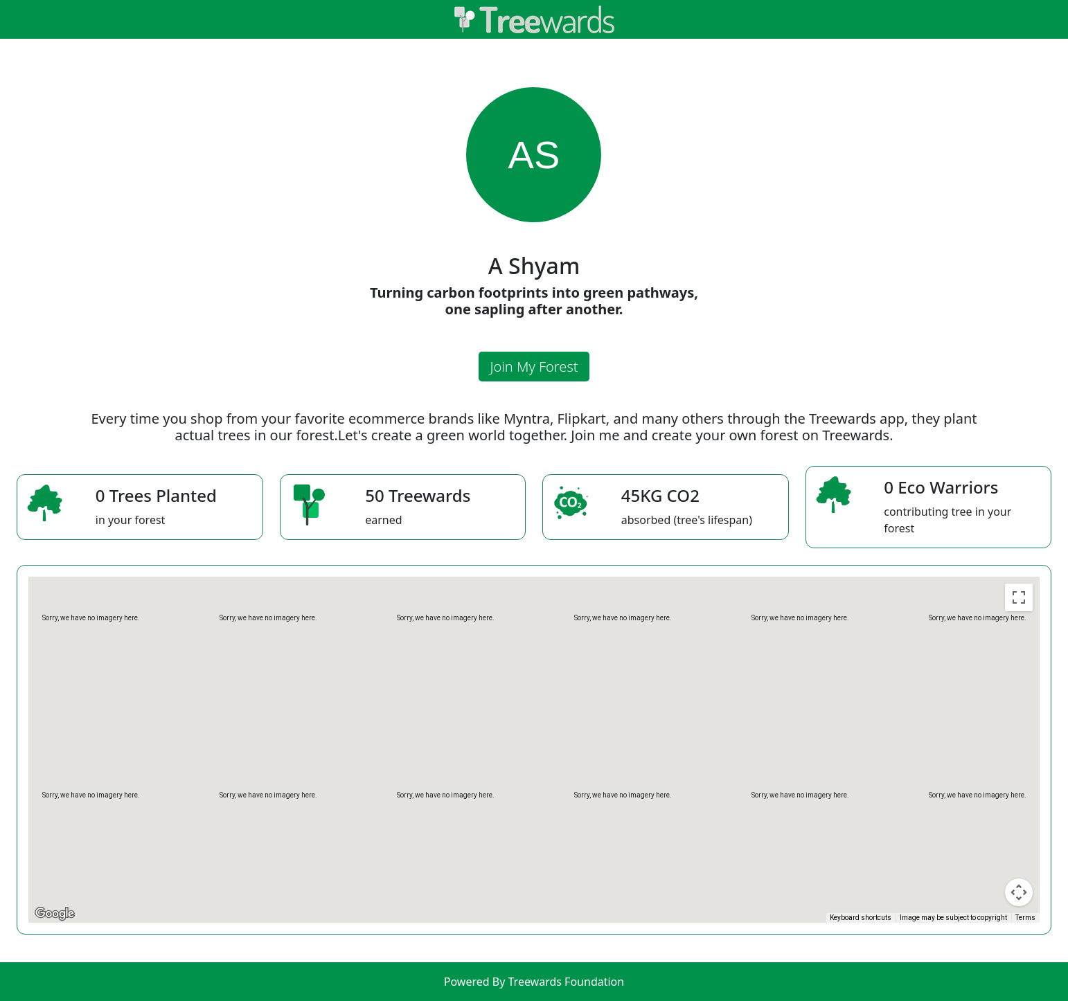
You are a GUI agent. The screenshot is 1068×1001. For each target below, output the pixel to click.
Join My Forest (534, 366)
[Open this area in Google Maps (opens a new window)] (55, 914)
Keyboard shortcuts (860, 917)
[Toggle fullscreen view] (1019, 597)
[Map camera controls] (1019, 892)
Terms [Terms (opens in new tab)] (1025, 917)
